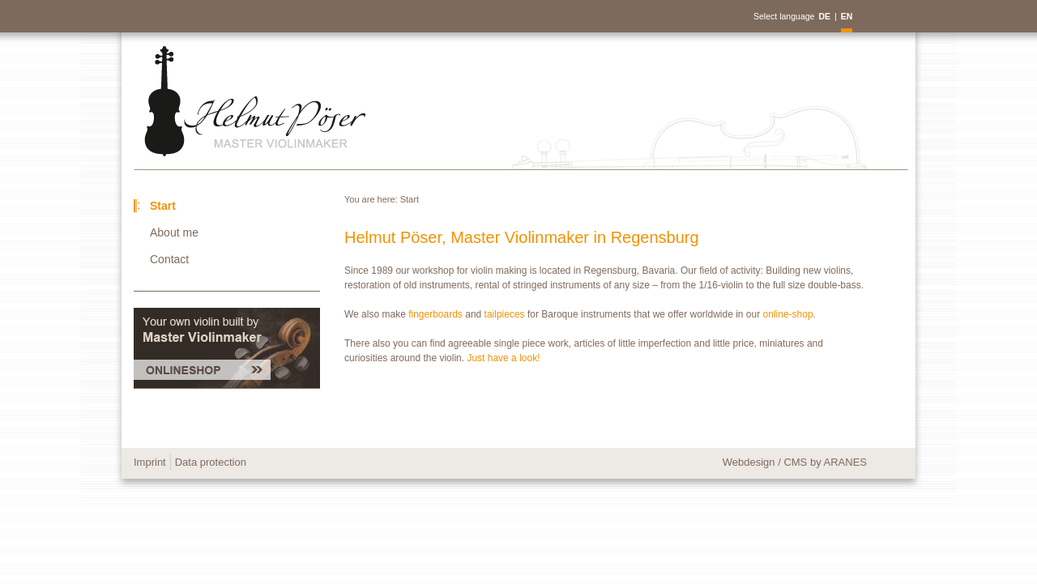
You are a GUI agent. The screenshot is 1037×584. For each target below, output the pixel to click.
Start (409, 199)
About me (174, 232)
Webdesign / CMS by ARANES (795, 462)
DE (824, 16)
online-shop (788, 314)
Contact (169, 259)
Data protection (210, 462)
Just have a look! (503, 358)
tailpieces (505, 314)
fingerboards (436, 314)
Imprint (150, 462)
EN (847, 16)
